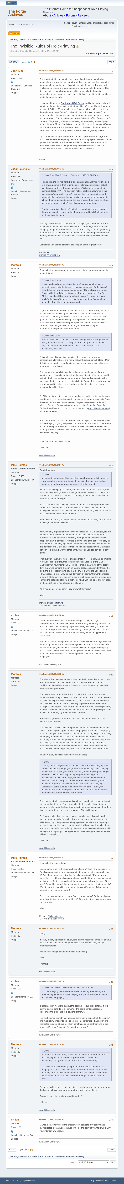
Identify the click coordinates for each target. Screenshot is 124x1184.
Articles (58, 15)
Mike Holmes (19, 465)
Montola (16, 265)
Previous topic (93, 53)
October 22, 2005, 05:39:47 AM (51, 169)
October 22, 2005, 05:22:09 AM (51, 71)
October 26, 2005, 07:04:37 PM (51, 928)
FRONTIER (44, 252)
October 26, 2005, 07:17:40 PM (51, 981)
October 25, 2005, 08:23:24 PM (51, 465)
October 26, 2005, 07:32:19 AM (51, 674)
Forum (70, 15)
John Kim (17, 70)
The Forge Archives (17, 13)
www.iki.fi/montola (47, 455)
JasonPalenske (20, 169)
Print (111, 62)
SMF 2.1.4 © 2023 (13, 1181)
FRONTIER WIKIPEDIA (49, 255)
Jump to (73, 1162)
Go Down (13, 62)
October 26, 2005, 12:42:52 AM (51, 615)
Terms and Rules (102, 1181)
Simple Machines (28, 1181)
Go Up (12, 1150)
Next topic (108, 53)
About (47, 15)
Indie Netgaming (56, 603)
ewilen (15, 615)
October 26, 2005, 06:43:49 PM (51, 858)
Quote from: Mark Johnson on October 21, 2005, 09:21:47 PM (71, 175)
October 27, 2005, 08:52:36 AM (51, 1044)
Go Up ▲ (114, 1181)
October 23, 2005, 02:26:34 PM (51, 265)
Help (92, 1181)
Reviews (83, 15)
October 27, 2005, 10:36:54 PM (51, 1119)
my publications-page (98, 408)
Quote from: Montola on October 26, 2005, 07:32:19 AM (68, 988)
